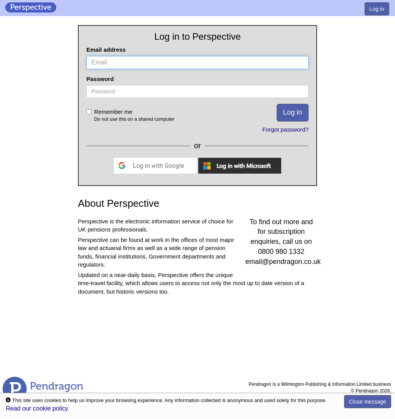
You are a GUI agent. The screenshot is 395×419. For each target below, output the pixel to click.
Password (100, 79)
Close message (368, 402)
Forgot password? (285, 129)
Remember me (156, 115)
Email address (106, 49)
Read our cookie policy (37, 408)
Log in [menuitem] (377, 9)
